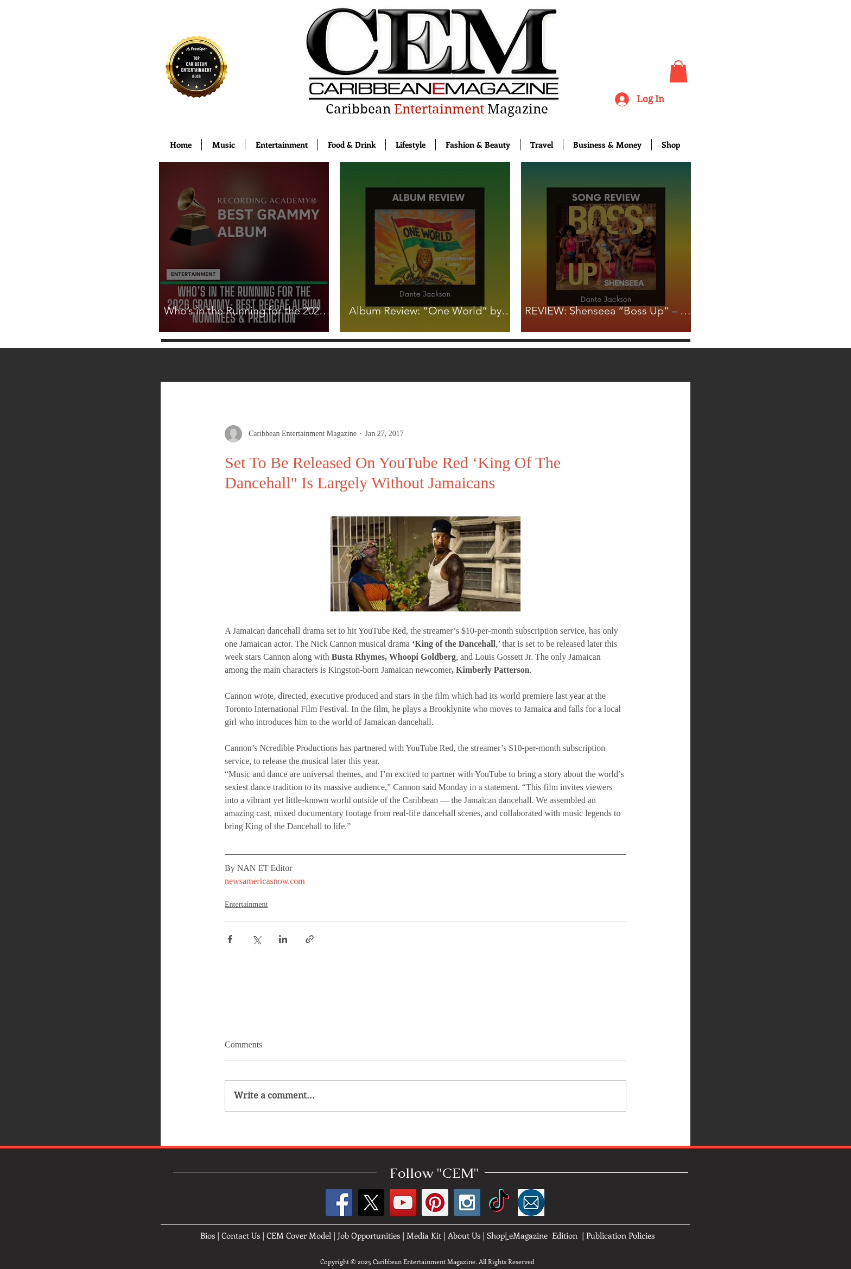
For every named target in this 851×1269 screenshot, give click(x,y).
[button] (678, 71)
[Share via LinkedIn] (283, 939)
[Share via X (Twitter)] (256, 939)
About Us (464, 1235)
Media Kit (424, 1235)
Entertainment (246, 904)
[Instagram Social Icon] (467, 1202)
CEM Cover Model (298, 1235)
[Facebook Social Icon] (339, 1202)
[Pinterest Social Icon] (435, 1202)
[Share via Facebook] (230, 939)
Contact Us (240, 1235)
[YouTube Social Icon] (403, 1202)
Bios (207, 1235)
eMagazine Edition (543, 1235)
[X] (371, 1202)
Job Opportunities (369, 1235)
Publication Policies (620, 1235)
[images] (531, 1202)
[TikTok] (499, 1202)
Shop (496, 1235)
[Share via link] (309, 939)
